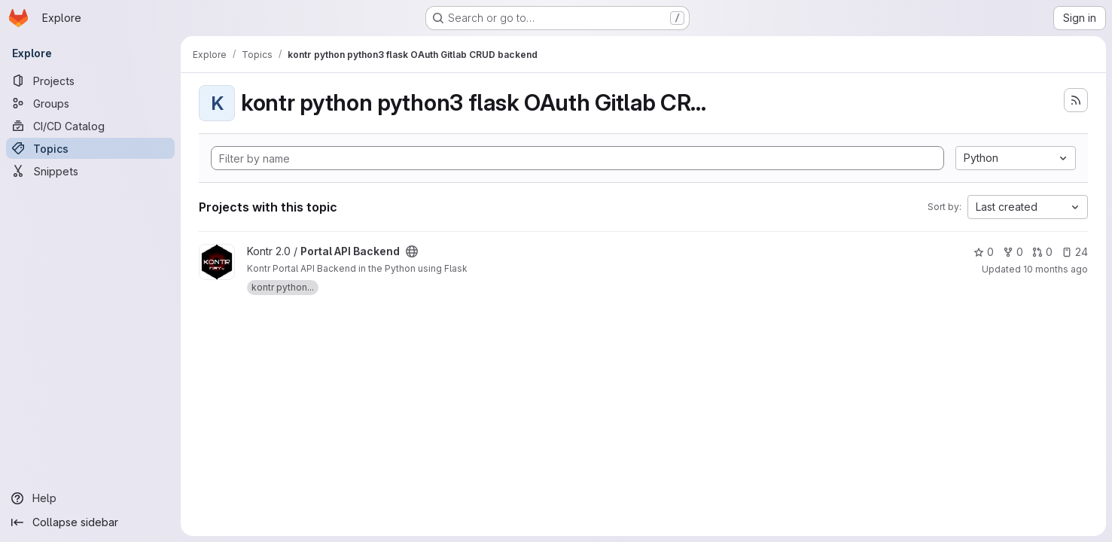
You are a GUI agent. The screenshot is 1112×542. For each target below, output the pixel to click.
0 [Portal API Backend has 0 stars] (983, 251)
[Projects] (90, 80)
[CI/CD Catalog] (90, 125)
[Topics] (90, 148)
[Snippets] (90, 170)
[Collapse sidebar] (90, 522)
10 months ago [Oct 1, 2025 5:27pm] (1055, 269)
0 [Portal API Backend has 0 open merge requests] (1042, 251)
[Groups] (90, 103)
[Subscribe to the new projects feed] (1076, 100)
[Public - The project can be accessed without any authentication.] (412, 251)
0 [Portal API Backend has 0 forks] (1013, 251)
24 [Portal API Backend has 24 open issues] (1075, 251)
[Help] (90, 498)
